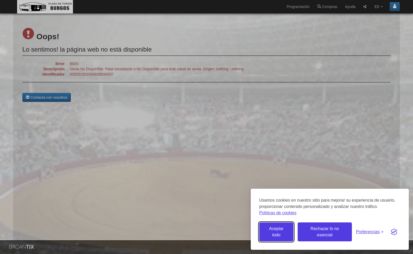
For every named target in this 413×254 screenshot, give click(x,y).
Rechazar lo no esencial (325, 231)
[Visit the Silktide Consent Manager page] (394, 232)
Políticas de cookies (277, 213)
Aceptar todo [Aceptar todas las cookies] (276, 231)
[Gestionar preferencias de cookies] (370, 232)
